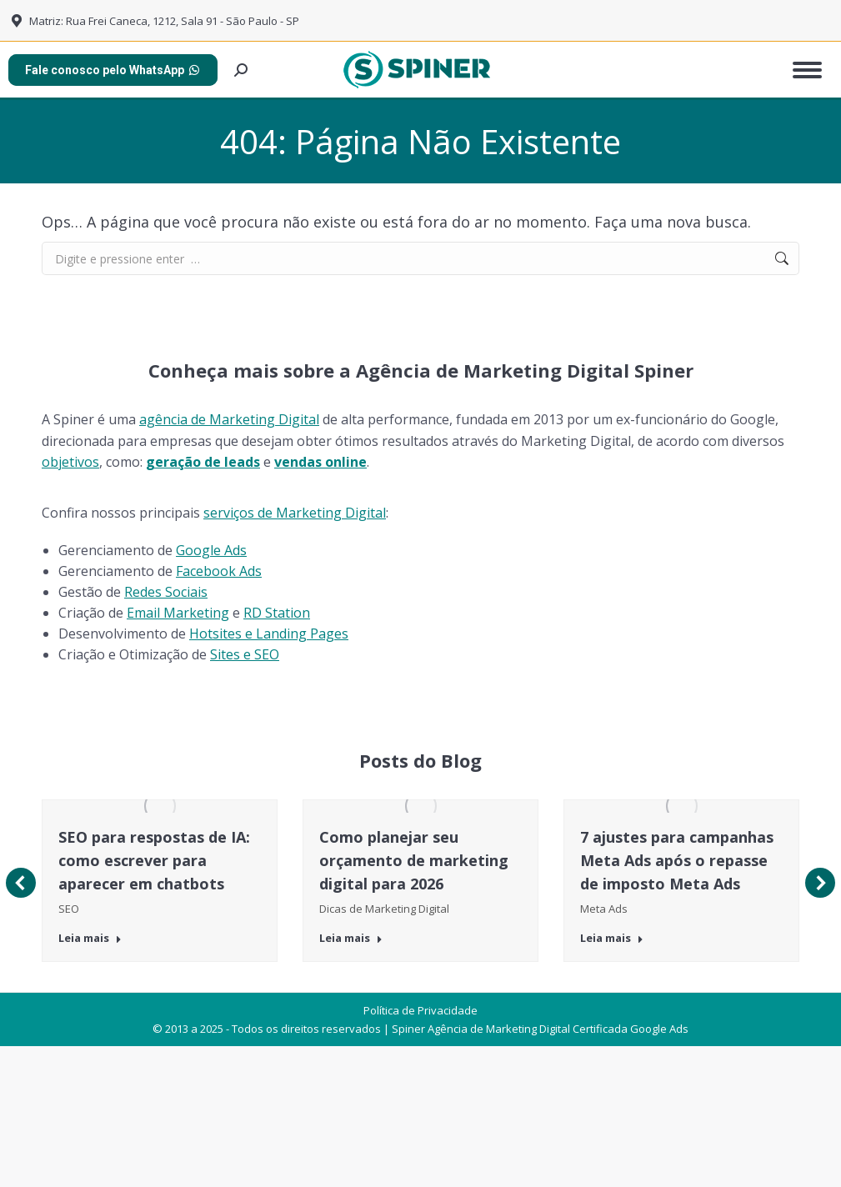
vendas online (320, 462)
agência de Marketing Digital (229, 419)
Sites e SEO (244, 654)
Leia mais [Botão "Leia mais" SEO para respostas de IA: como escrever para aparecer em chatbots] (90, 938)
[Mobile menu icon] (807, 70)
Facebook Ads (219, 571)
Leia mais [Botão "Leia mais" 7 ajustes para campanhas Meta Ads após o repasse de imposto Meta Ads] (611, 938)
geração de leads (203, 462)
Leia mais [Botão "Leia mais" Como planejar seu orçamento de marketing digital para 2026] (351, 938)
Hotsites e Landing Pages (268, 633)
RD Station (276, 613)
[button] (21, 952)
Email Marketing (178, 613)
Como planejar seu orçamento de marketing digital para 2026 (413, 860)
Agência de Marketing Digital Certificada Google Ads (558, 1166)
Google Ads (211, 550)
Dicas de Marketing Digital (384, 908)
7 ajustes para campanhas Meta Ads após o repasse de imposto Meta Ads (676, 860)
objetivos (70, 462)
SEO (68, 908)
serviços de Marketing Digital (294, 512)
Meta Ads (604, 908)
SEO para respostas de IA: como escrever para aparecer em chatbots (154, 860)
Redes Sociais (166, 592)
